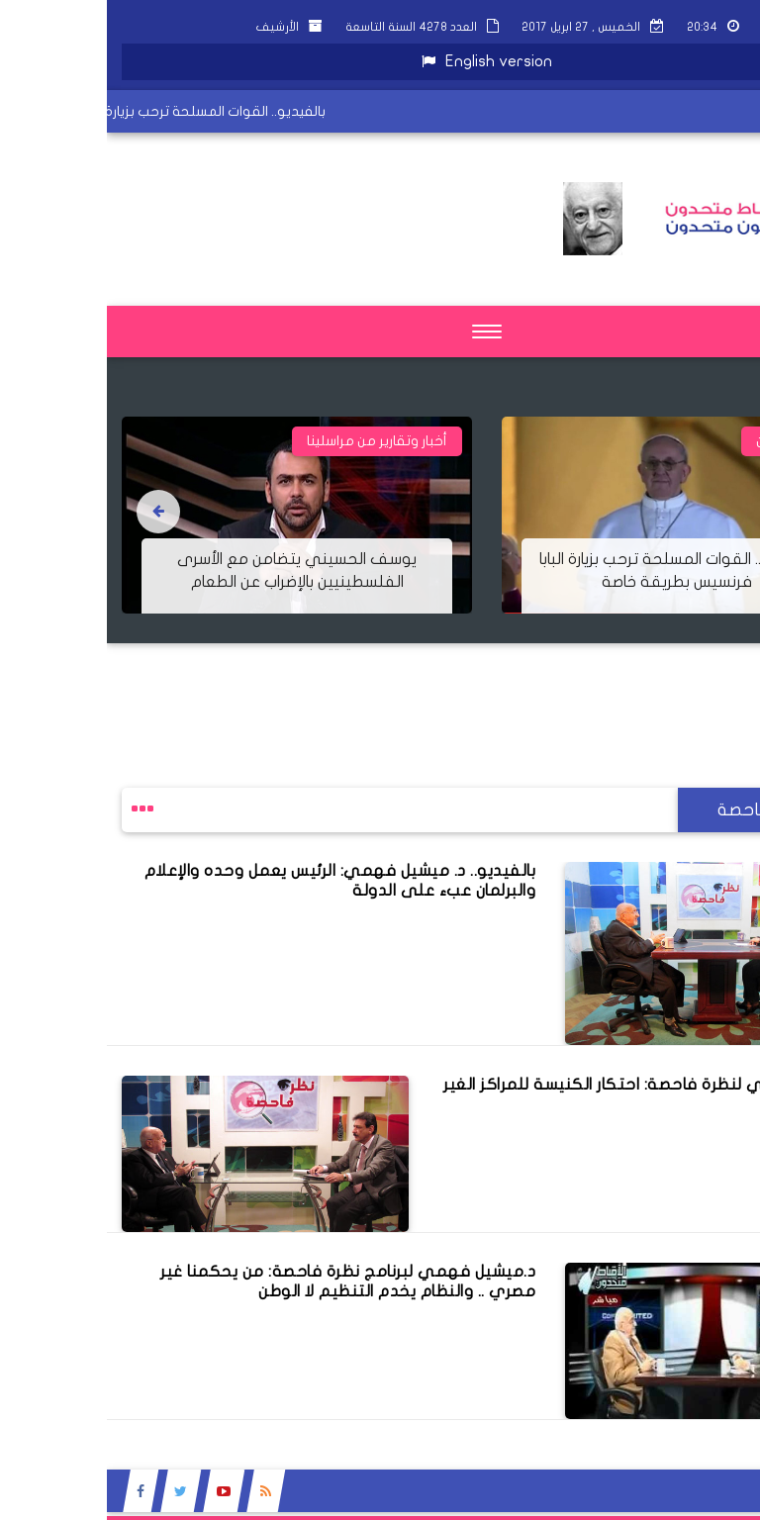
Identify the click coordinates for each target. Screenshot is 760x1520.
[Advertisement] (400, 687)
